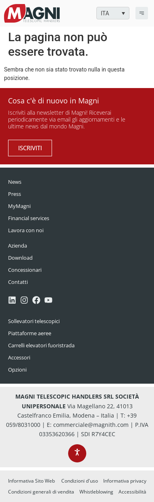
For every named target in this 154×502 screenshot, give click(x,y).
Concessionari (25, 269)
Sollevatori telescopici (34, 321)
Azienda (17, 245)
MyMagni (19, 206)
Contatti (18, 282)
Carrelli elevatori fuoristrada (41, 345)
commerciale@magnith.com (91, 424)
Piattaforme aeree (29, 333)
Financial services (28, 218)
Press (14, 193)
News (14, 181)
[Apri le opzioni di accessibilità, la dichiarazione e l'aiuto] (77, 453)
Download (20, 257)
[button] (112, 13)
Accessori (19, 357)
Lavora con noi (26, 230)
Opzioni (17, 369)
